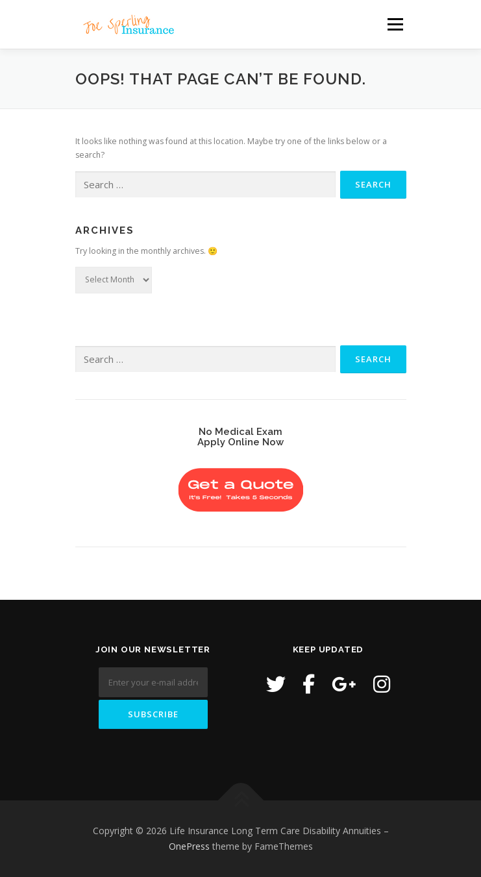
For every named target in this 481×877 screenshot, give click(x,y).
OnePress (189, 846)
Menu (394, 24)
